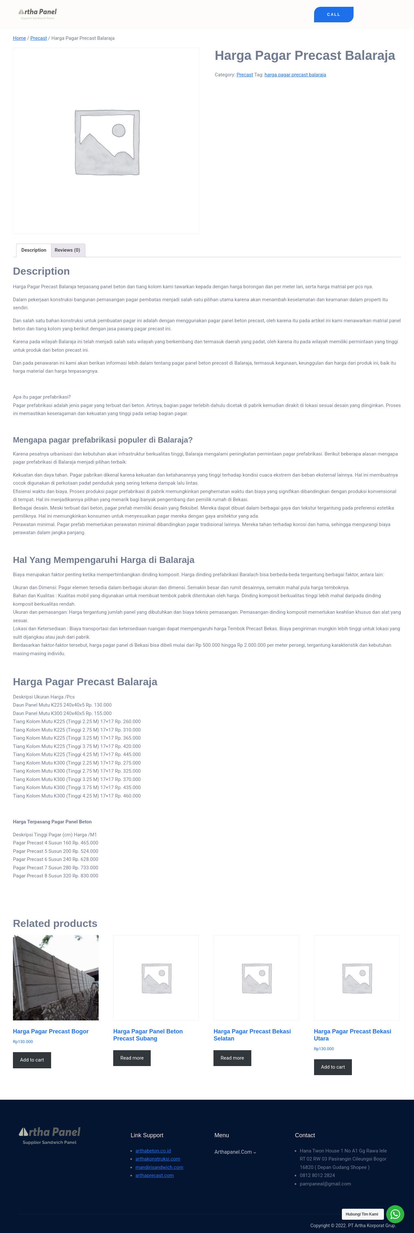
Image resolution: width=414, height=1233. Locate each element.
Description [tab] (33, 250)
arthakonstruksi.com (158, 1159)
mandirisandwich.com (159, 1167)
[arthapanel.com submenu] (254, 1152)
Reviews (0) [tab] (67, 250)
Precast (38, 38)
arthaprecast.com (155, 1175)
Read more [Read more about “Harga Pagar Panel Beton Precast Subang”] (132, 1058)
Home (19, 38)
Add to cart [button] (32, 1060)
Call (334, 14)
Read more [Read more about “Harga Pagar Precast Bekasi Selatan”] (232, 1058)
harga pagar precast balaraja (295, 75)
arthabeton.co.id (153, 1151)
